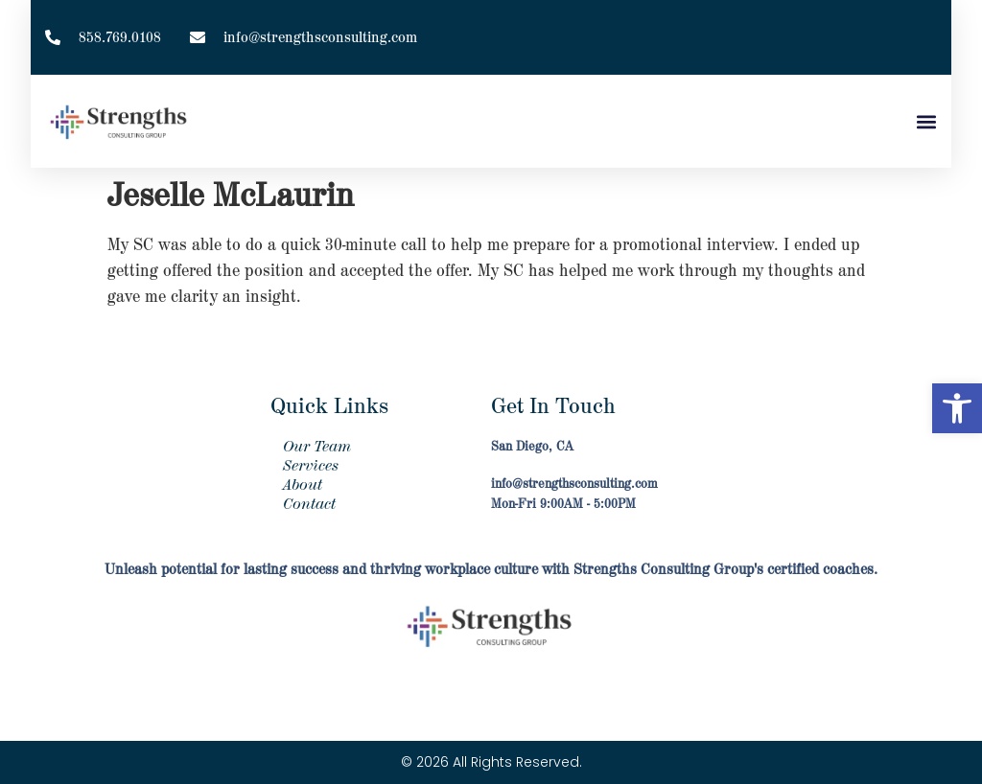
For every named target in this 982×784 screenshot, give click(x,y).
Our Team (317, 446)
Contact (309, 504)
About (302, 485)
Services (311, 465)
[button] (957, 408)
